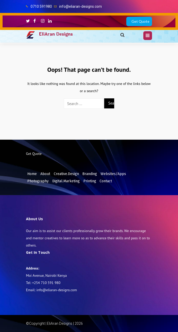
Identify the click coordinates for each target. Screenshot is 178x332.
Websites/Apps (113, 174)
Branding (89, 174)
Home (32, 174)
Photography (38, 181)
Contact (106, 181)
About (45, 174)
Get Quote (140, 21)
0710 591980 (41, 6)
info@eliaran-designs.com (80, 6)
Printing (89, 181)
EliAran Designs (56, 34)
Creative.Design (66, 174)
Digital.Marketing (66, 181)
